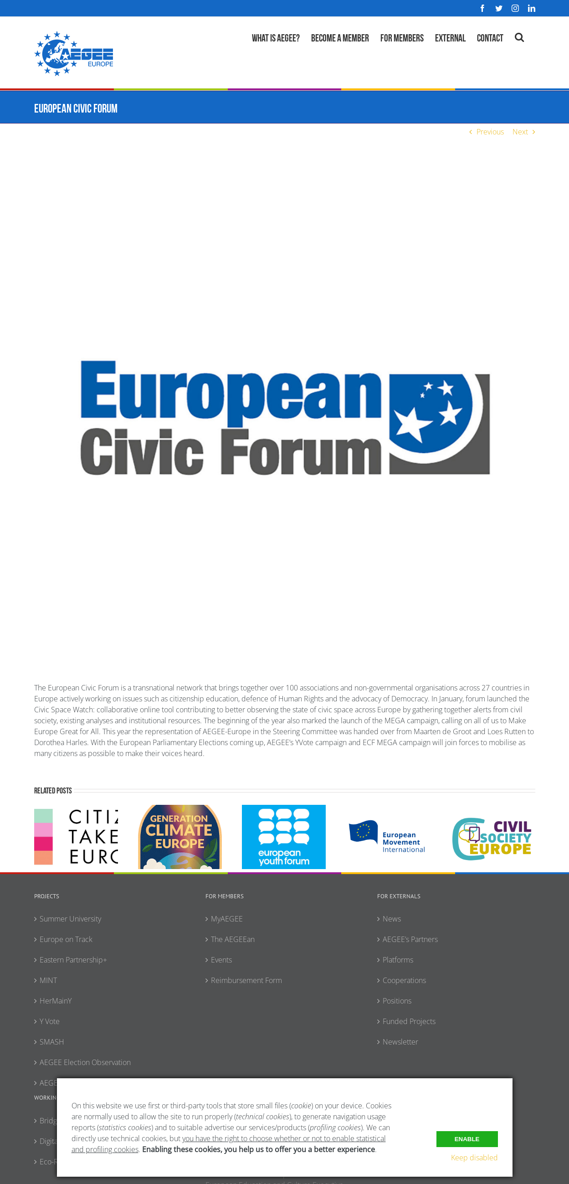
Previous (490, 132)
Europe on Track (66, 939)
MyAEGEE (227, 919)
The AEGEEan (233, 939)
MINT (48, 980)
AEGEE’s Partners (410, 939)
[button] (519, 36)
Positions (397, 1001)
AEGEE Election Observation (85, 1062)
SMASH (52, 1042)
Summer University (70, 919)
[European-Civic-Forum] (284, 418)
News (392, 919)
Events (221, 960)
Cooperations (404, 980)
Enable (467, 1138)
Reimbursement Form (246, 980)
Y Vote (50, 1021)
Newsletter (400, 1042)
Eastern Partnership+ (73, 960)
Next (520, 132)
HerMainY (56, 1001)
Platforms (398, 960)
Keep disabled (474, 1158)
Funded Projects (409, 1021)
